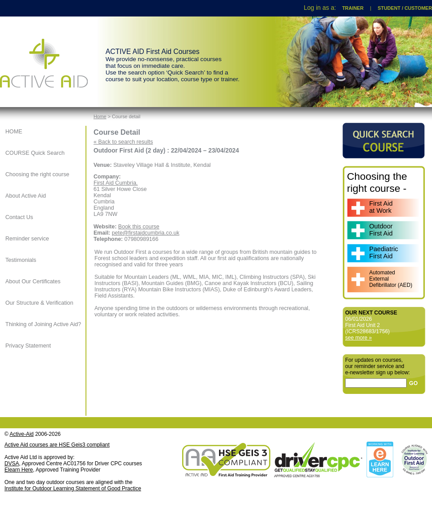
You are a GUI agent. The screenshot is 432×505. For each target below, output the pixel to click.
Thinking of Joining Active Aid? (43, 324)
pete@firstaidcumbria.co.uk (145, 233)
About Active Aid (25, 196)
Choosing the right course (37, 174)
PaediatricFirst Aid (383, 252)
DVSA (11, 463)
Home (100, 116)
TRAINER (352, 8)
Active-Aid (22, 434)
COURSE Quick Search (35, 153)
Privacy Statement (28, 346)
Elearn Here (18, 470)
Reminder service (27, 239)
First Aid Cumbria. (116, 183)
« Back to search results (123, 142)
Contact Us (19, 217)
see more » (358, 338)
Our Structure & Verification (39, 303)
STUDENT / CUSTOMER (405, 8)
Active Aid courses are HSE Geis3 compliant (57, 445)
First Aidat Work (381, 207)
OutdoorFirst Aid (381, 230)
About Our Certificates (33, 281)
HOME (13, 131)
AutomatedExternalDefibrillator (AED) (390, 278)
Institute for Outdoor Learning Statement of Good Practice (72, 488)
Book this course (138, 227)
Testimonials (20, 260)
